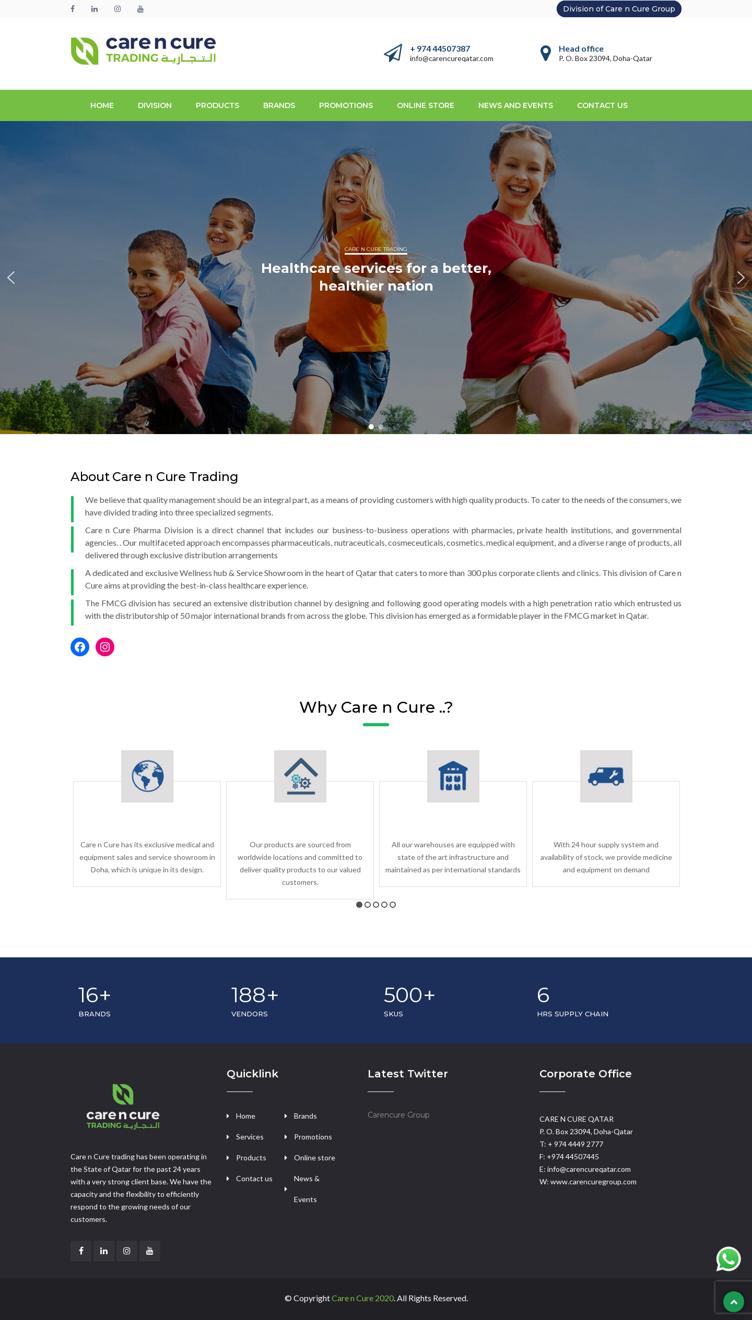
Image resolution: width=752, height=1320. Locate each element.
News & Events (307, 1189)
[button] (11, 277)
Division (155, 105)
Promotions (346, 105)
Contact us (254, 1178)
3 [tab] (376, 905)
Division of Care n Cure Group (619, 9)
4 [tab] (384, 905)
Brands (305, 1115)
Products (251, 1157)
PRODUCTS (217, 105)
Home (102, 105)
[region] (376, 277)
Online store (425, 105)
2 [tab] (368, 905)
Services (250, 1136)
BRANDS (279, 105)
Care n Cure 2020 (363, 1298)
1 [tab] (359, 905)
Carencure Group (399, 1115)
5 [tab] (393, 905)
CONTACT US (602, 105)
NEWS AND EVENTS (515, 105)
